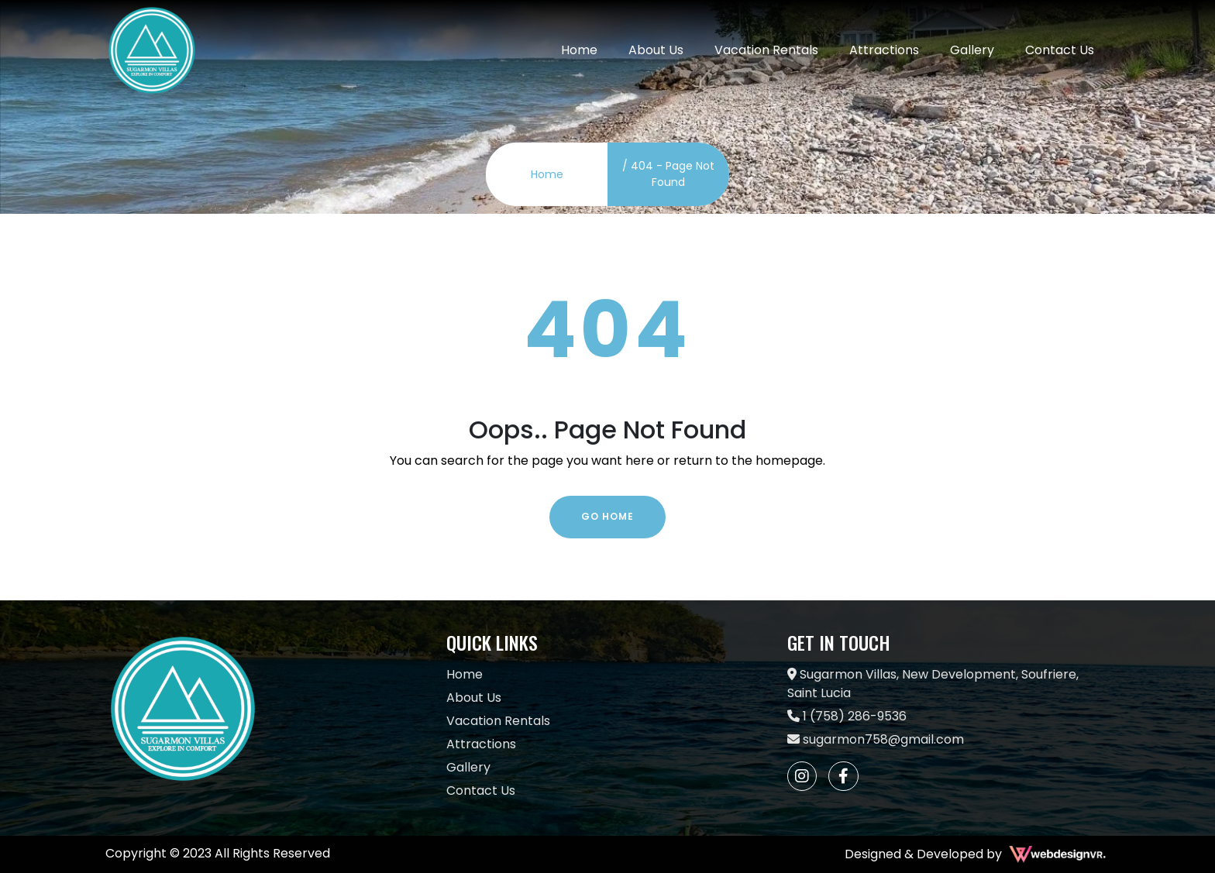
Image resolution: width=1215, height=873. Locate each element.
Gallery (972, 50)
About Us (655, 50)
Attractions (884, 50)
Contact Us (1059, 50)
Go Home (607, 516)
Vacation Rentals (766, 50)
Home (579, 50)
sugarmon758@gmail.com (875, 739)
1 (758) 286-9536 (847, 716)
